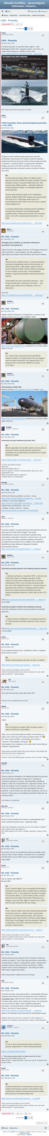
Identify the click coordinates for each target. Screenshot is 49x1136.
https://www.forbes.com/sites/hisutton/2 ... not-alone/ (21, 549)
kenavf (3, 637)
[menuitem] (8, 11)
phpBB (12, 1131)
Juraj (3, 516)
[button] (31, 28)
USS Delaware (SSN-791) (24, 390)
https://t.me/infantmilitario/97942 (13, 1051)
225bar (3, 115)
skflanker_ (10, 301)
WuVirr (9, 229)
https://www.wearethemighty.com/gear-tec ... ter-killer (21, 498)
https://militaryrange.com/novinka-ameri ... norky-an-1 (21, 460)
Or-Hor (3, 33)
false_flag (4, 806)
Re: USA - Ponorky (10, 237)
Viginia (41, 390)
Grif (9, 679)
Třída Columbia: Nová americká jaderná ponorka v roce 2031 (24, 124)
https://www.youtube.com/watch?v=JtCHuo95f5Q (19, 510)
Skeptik (3, 706)
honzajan (4, 482)
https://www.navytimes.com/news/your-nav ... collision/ (21, 930)
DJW (2, 981)
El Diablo (9, 427)
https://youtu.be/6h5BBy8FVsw (13, 346)
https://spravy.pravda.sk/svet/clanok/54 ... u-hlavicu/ (25, 600)
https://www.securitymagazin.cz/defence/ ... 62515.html (22, 503)
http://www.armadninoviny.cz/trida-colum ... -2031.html (21, 223)
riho (7, 839)
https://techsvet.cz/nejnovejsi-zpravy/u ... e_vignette (20, 1098)
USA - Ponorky (9, 20)
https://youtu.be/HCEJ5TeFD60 (13, 419)
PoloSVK (4, 763)
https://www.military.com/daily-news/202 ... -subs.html (21, 1011)
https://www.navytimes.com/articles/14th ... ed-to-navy (21, 54)
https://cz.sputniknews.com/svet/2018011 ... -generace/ (22, 295)
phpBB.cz (29, 1134)
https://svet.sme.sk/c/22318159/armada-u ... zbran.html (26, 628)
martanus (10, 1026)
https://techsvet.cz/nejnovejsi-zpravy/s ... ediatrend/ (20, 665)
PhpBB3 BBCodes (24, 1133)
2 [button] (28, 28)
